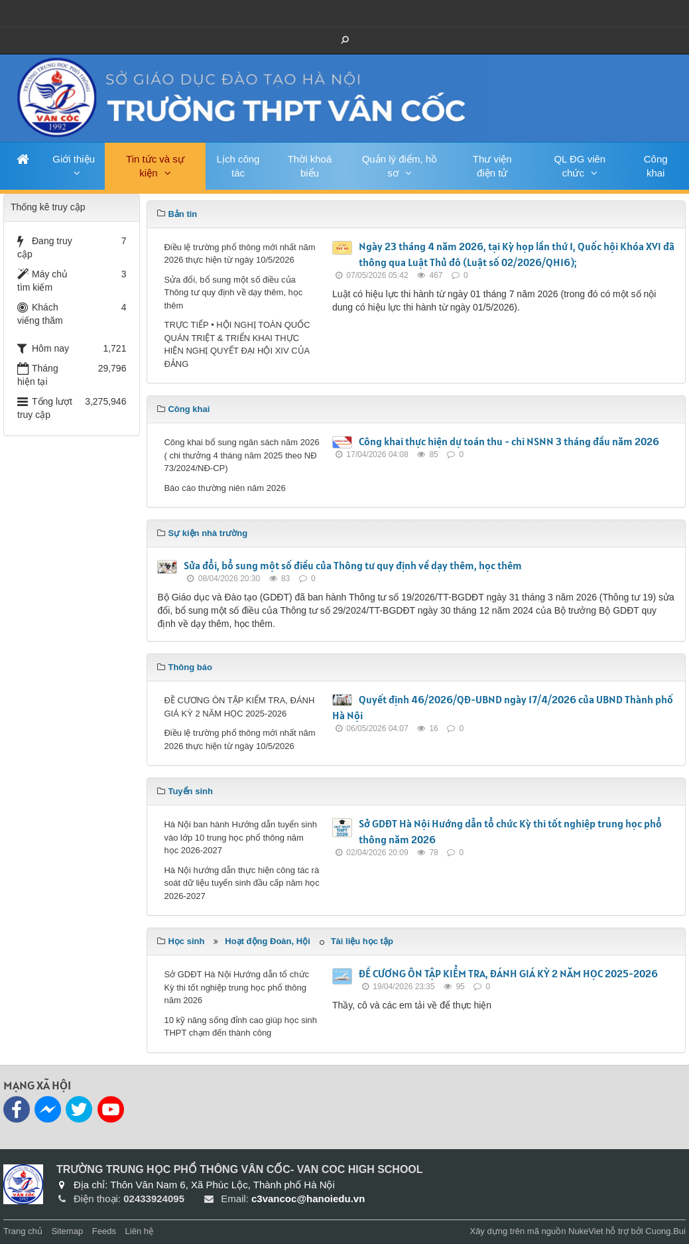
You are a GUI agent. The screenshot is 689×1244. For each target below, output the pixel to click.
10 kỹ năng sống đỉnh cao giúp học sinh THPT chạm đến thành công (240, 1026)
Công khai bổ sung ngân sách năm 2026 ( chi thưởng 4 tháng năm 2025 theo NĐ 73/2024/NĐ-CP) (241, 455)
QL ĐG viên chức (579, 165)
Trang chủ (22, 1231)
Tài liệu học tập (362, 941)
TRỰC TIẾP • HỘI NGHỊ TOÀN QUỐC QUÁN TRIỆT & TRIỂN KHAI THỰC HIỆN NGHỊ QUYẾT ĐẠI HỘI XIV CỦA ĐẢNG (237, 344)
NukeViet (585, 1231)
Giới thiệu (73, 159)
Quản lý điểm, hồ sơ (399, 165)
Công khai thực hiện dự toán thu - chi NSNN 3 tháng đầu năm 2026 (509, 441)
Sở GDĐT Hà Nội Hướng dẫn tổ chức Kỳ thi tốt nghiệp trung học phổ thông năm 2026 (236, 987)
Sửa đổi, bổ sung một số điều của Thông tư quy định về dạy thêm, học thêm (233, 293)
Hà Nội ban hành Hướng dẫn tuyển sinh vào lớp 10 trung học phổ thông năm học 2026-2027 (240, 837)
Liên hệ (139, 1231)
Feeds (104, 1231)
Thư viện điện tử (492, 165)
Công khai (656, 165)
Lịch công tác (238, 165)
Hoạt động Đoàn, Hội (267, 941)
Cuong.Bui (665, 1231)
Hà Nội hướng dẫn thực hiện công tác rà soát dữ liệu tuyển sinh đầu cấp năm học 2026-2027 (241, 883)
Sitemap (67, 1231)
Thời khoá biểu (310, 165)
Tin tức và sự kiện (155, 165)
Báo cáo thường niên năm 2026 (224, 488)
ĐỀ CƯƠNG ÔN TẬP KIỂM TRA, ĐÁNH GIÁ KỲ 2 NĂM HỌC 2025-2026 (239, 707)
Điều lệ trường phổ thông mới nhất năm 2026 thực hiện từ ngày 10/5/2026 (239, 253)
